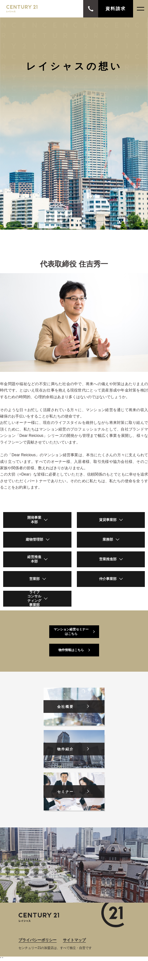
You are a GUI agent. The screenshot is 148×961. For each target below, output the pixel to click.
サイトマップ (74, 940)
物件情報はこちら (71, 650)
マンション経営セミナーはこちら (71, 631)
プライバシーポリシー (37, 940)
